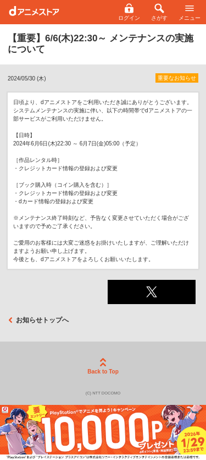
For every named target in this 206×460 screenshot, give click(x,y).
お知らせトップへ (38, 320)
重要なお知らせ (177, 78)
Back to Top (102, 366)
